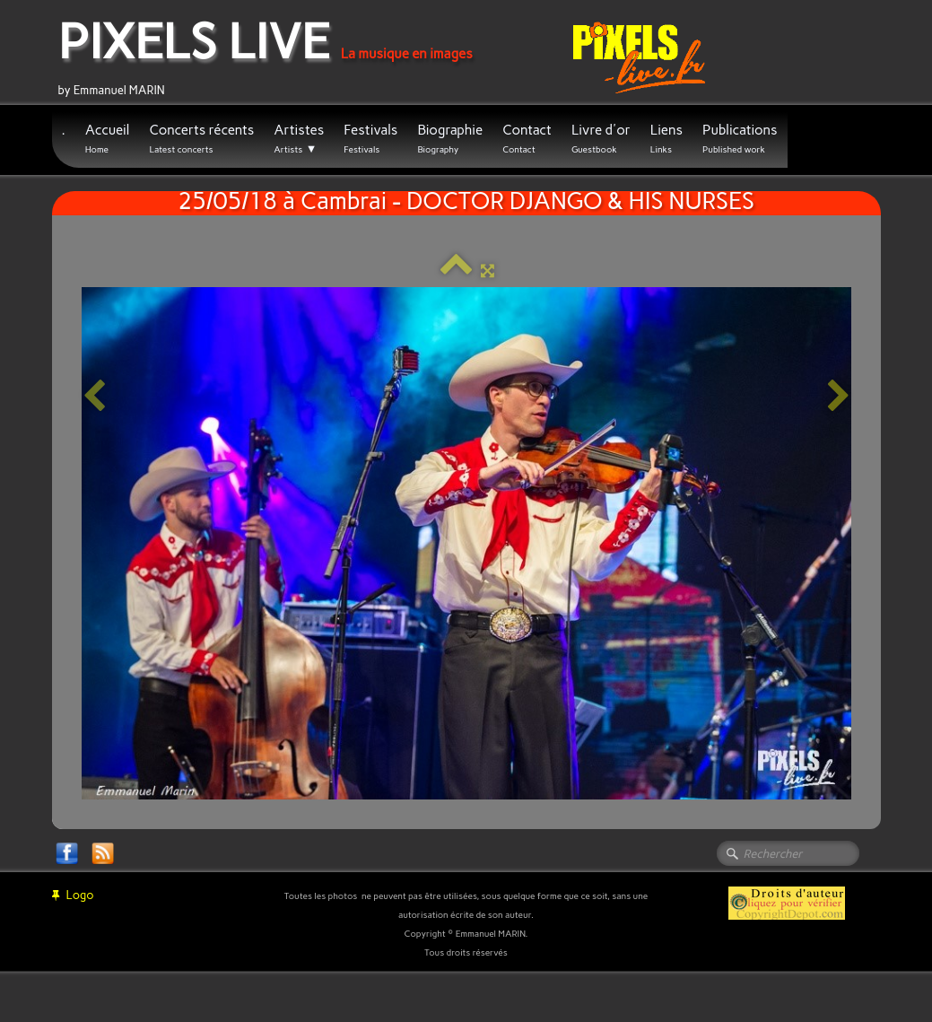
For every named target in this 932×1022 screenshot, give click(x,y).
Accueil (107, 138)
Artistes (299, 139)
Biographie (450, 138)
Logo (73, 895)
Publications (740, 138)
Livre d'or (601, 138)
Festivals (370, 138)
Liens (666, 138)
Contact (527, 138)
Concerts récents (201, 138)
